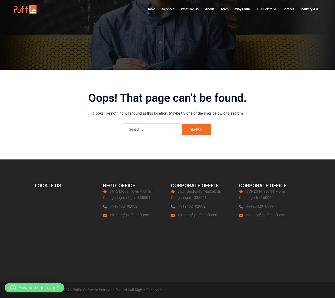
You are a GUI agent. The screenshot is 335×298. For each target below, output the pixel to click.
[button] (34, 287)
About (209, 9)
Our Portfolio (266, 9)
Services (168, 9)
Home (151, 9)
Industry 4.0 (309, 9)
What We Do (190, 9)
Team (225, 9)
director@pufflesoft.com (130, 215)
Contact (288, 9)
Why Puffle (243, 9)
